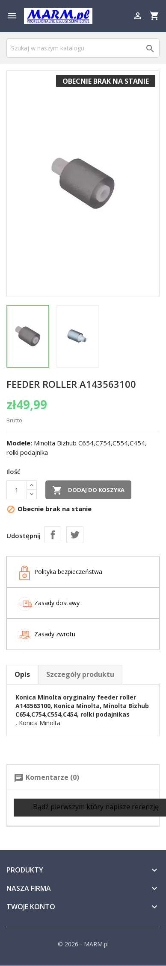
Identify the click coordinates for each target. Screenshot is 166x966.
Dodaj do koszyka (88, 490)
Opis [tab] (22, 674)
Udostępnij (52, 534)
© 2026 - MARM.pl (83, 944)
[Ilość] (16, 489)
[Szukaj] (83, 48)
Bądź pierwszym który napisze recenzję (90, 807)
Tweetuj (74, 534)
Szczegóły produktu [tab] (80, 674)
